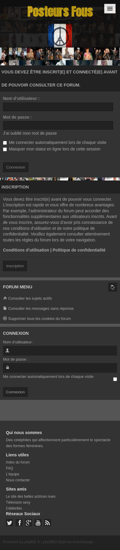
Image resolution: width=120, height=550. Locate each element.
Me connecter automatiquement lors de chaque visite (54, 142)
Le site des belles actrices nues (31, 496)
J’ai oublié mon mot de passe (30, 133)
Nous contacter (18, 480)
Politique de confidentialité (79, 250)
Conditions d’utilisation (26, 250)
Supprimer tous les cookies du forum (37, 318)
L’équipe (12, 474)
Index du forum (18, 462)
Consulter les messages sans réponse (38, 308)
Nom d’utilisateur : (21, 98)
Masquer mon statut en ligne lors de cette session (51, 149)
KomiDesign (83, 542)
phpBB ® (32, 542)
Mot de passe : (17, 117)
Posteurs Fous (60, 12)
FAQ (9, 468)
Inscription (15, 266)
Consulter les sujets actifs (27, 298)
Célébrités (14, 508)
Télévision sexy (18, 502)
